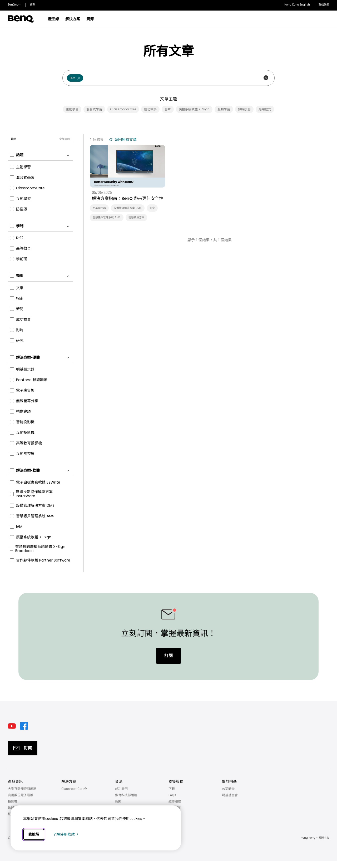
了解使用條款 (66, 834)
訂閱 (168, 656)
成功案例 (121, 789)
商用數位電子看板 (20, 795)
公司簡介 (228, 789)
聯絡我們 (174, 814)
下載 (171, 789)
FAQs (172, 795)
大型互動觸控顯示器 (22, 789)
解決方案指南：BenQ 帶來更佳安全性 (127, 198)
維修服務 (174, 801)
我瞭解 (33, 834)
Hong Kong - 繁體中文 (315, 838)
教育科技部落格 (126, 795)
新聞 (118, 801)
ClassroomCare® (74, 789)
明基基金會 (230, 795)
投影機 (12, 801)
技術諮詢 (174, 808)
